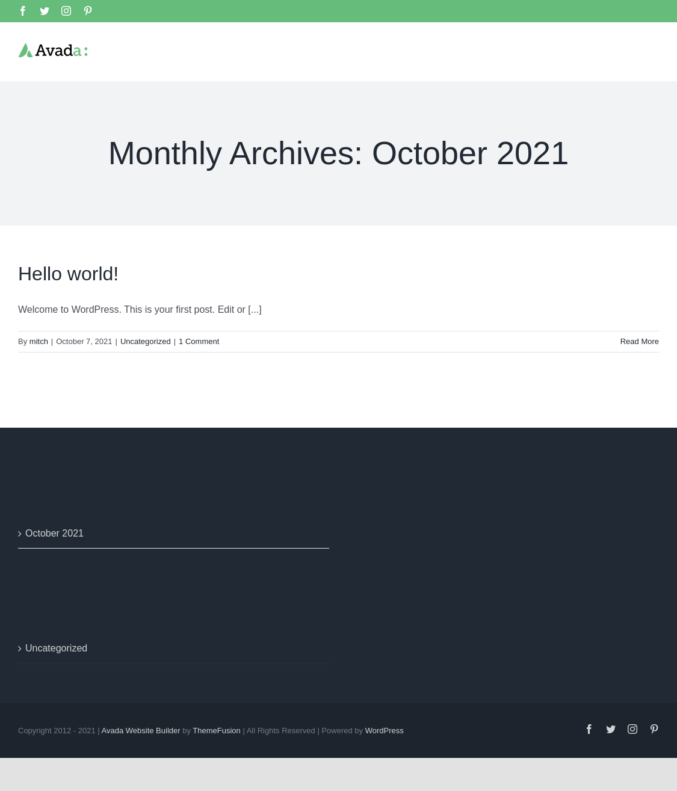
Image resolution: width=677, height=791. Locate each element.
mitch (38, 340)
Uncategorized (145, 340)
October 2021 (54, 533)
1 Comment (199, 340)
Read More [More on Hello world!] (639, 340)
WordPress (384, 729)
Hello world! (68, 273)
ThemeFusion (216, 729)
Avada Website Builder (141, 729)
